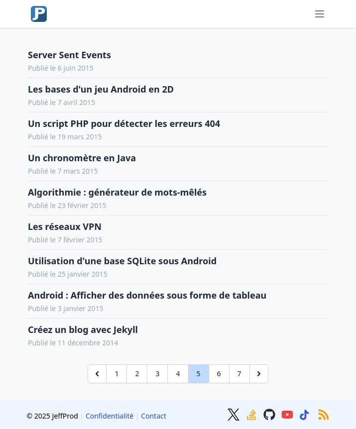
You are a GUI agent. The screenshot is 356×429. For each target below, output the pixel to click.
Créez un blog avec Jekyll (83, 329)
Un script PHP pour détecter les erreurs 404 (124, 123)
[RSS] (324, 413)
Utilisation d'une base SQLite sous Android (122, 261)
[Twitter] (234, 413)
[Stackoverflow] (252, 413)
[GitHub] (270, 413)
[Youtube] (288, 413)
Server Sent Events (69, 55)
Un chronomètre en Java (82, 158)
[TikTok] (306, 413)
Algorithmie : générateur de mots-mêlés (117, 192)
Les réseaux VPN (65, 226)
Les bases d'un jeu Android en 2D (101, 89)
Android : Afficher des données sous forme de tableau (147, 295)
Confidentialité (109, 416)
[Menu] (320, 14)
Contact (153, 416)
